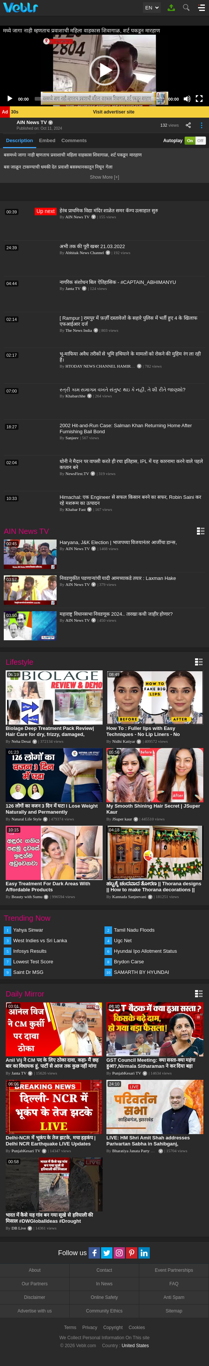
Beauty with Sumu (27, 896)
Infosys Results (29, 951)
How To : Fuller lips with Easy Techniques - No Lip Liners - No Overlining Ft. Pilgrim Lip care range (148, 734)
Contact (104, 1270)
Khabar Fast (76, 509)
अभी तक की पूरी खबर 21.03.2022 (92, 246)
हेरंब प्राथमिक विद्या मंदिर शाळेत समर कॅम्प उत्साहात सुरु (109, 210)
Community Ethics (104, 1311)
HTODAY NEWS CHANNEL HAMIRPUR (102, 366)
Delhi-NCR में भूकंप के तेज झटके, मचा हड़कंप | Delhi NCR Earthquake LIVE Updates (50, 1141)
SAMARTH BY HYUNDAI (141, 972)
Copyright (113, 1327)
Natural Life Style (26, 819)
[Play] (10, 99)
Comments (74, 140)
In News (104, 1283)
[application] (104, 70)
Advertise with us (34, 1311)
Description (19, 140)
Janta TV (73, 288)
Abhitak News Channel (84, 252)
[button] (104, 70)
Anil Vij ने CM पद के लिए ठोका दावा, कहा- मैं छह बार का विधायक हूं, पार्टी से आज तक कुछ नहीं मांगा (52, 1063)
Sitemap (174, 1311)
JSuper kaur (122, 819)
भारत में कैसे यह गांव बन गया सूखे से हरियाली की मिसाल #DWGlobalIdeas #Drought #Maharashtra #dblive (49, 1221)
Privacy (89, 1327)
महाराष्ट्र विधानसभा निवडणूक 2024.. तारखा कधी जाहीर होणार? (116, 614)
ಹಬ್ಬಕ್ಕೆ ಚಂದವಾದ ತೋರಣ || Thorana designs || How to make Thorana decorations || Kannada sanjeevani (153, 889)
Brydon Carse (129, 961)
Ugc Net (123, 940)
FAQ (173, 1283)
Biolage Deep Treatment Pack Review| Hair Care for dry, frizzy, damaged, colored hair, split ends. (50, 734)
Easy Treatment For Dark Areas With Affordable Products (48, 886)
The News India (78, 330)
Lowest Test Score (33, 961)
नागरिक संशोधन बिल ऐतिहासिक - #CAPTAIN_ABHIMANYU (118, 282)
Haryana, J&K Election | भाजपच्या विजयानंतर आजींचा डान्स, (118, 542)
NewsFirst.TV (77, 473)
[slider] (98, 99)
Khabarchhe (76, 396)
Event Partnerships (174, 1270)
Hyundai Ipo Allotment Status (145, 951)
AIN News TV (32, 122)
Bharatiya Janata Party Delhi (136, 1150)
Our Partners (35, 1283)
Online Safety (104, 1297)
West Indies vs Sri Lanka (40, 940)
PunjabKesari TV (126, 1073)
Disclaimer (34, 1297)
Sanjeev (72, 437)
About (34, 1270)
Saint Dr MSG (28, 972)
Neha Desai (21, 741)
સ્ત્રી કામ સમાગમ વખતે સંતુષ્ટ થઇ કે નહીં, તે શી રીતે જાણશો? (123, 389)
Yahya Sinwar (28, 930)
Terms (70, 1327)
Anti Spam (173, 1297)
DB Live (19, 1228)
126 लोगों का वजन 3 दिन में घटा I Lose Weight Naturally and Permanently (52, 809)
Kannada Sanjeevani (129, 896)
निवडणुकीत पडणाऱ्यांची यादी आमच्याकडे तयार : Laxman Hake (118, 578)
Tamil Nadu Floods (134, 930)
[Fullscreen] (199, 99)
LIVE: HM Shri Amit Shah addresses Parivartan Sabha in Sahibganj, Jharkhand (148, 1144)
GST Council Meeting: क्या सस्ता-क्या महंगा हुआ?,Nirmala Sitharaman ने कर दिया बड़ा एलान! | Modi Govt (150, 1066)
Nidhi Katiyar (123, 741)
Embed (47, 140)
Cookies (137, 1327)
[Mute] (187, 99)
